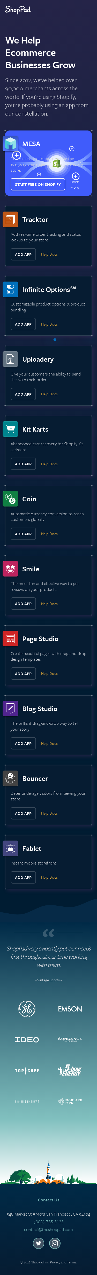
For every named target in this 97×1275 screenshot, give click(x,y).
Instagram (55, 1243)
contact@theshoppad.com (48, 1229)
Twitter (38, 1243)
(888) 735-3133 (48, 1221)
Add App (23, 254)
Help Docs (49, 254)
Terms (71, 1262)
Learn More (74, 184)
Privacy (55, 1262)
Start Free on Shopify (38, 184)
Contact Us (48, 1200)
